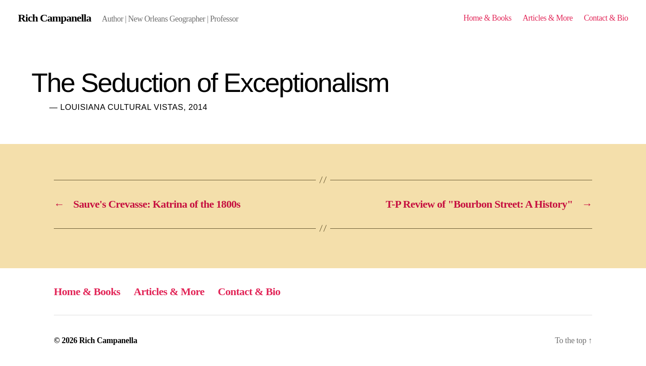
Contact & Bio (606, 17)
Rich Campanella (54, 18)
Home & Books (487, 17)
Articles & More (548, 17)
